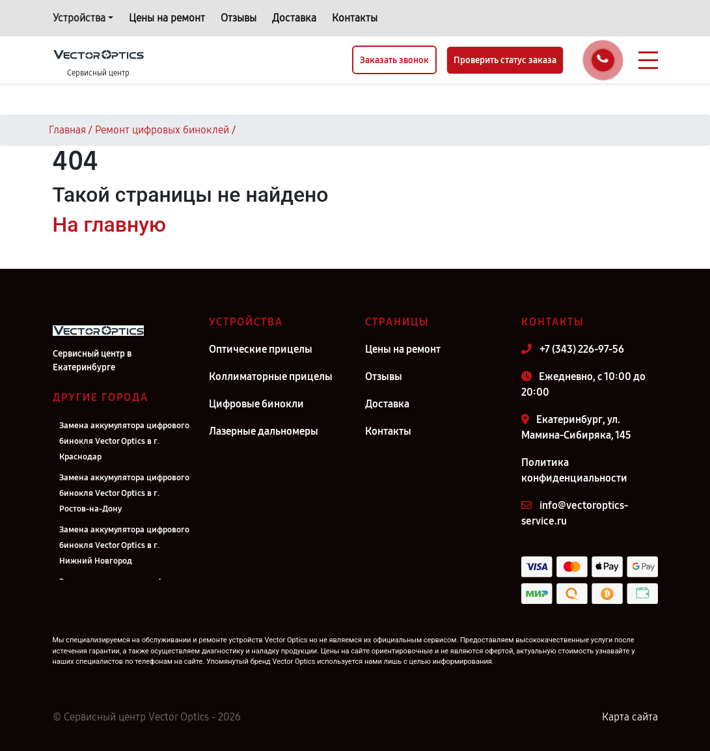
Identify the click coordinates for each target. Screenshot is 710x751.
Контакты (354, 18)
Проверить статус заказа (505, 60)
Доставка (294, 18)
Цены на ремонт (167, 18)
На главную (109, 224)
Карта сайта (630, 717)
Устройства (79, 18)
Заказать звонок (394, 60)
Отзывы (238, 18)
